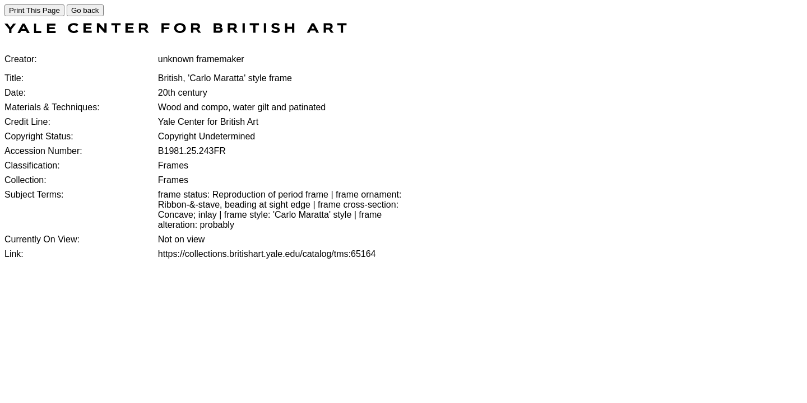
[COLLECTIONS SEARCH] (175, 30)
